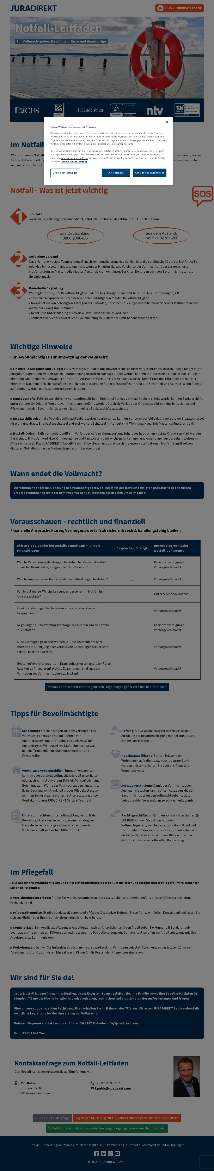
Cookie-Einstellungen (65, 173)
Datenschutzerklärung (74, 161)
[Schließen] (166, 122)
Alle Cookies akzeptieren (149, 173)
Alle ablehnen (116, 173)
